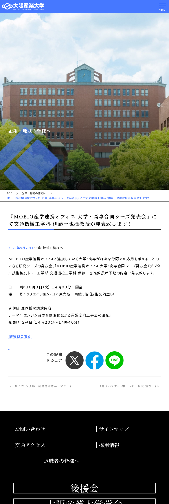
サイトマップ (114, 429)
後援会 (84, 488)
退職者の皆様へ (61, 461)
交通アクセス (30, 445)
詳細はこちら (20, 336)
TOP (10, 193)
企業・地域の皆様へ (34, 193)
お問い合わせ (30, 429)
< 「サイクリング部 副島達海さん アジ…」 (40, 386)
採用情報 (109, 445)
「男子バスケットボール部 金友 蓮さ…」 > (130, 386)
